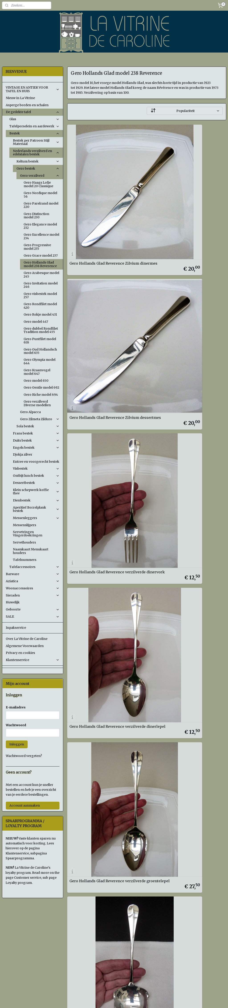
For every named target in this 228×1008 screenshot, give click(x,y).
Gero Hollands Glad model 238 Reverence (40, 264)
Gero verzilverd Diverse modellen (37, 403)
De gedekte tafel (32, 112)
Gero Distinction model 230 (36, 215)
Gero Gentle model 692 (41, 387)
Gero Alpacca (30, 412)
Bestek (34, 133)
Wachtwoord (16, 725)
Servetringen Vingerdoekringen (27, 533)
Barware (32, 574)
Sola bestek (37, 426)
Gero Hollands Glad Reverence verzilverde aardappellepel (178, 398)
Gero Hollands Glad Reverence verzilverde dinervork (96, 300)
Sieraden (32, 595)
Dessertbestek (36, 483)
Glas (34, 119)
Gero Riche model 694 (41, 395)
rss (144, 999)
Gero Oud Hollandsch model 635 (40, 351)
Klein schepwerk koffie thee (36, 491)
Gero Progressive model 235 (37, 246)
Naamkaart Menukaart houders (30, 551)
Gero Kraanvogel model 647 (37, 371)
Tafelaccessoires (34, 567)
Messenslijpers (24, 525)
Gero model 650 (36, 381)
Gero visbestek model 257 (40, 295)
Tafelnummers (24, 560)
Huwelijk (13, 602)
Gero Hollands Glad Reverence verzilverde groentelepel (96, 398)
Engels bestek (36, 448)
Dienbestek (36, 500)
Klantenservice (32, 660)
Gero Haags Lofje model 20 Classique (38, 184)
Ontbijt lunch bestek (36, 476)
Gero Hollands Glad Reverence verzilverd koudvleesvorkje (96, 495)
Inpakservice (16, 628)
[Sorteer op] (184, 111)
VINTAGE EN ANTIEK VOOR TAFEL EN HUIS (32, 89)
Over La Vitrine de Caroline (26, 639)
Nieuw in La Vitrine (20, 98)
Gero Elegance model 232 (40, 226)
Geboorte (32, 609)
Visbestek (36, 468)
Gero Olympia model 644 (39, 361)
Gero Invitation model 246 (41, 285)
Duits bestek (36, 440)
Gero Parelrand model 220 (41, 205)
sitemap (135, 999)
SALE (32, 617)
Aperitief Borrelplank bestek (36, 509)
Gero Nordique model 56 (40, 194)
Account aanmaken (24, 805)
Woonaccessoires (32, 588)
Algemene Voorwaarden (25, 646)
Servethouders (24, 542)
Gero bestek (37, 168)
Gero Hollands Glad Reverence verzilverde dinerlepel (178, 300)
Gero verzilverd (39, 176)
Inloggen (16, 744)
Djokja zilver (22, 454)
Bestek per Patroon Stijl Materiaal (36, 142)
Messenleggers (36, 518)
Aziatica (32, 581)
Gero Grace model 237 (41, 256)
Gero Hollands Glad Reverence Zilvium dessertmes (185, 204)
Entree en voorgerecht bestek (36, 462)
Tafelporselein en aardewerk (34, 126)
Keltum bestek (37, 161)
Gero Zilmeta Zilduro (39, 419)
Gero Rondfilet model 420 (40, 305)
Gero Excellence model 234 (41, 236)
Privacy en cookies (20, 653)
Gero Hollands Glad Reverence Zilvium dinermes (104, 204)
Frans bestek (36, 433)
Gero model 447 (36, 322)
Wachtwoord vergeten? (24, 756)
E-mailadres (16, 707)
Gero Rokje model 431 (40, 314)
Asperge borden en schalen (27, 105)
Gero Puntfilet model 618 (40, 340)
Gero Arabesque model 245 (41, 274)
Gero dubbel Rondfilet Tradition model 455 (41, 330)
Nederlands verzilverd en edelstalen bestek (36, 152)
